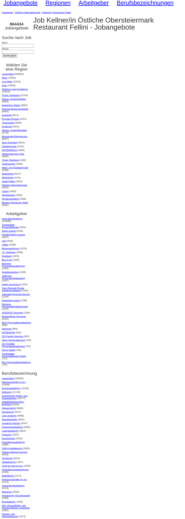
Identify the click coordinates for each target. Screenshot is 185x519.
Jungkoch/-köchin (11, 423)
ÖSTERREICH (9, 150)
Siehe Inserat (9, 231)
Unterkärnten (8, 164)
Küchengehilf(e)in (11, 388)
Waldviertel (7, 173)
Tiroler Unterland (10, 95)
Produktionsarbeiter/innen (15, 469)
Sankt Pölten (8, 181)
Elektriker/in (8, 475)
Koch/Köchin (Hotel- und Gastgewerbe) (14, 397)
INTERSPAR (8, 332)
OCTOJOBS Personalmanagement (13, 345)
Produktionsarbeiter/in (13, 442)
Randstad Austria (11, 300)
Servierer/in (8, 412)
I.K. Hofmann (9, 252)
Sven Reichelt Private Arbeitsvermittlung (13, 289)
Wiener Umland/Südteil (14, 99)
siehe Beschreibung (12, 218)
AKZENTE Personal (12, 312)
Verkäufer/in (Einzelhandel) (16, 495)
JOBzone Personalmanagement (13, 277)
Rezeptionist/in (9, 419)
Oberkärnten (8, 195)
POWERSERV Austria (13, 234)
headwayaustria (10, 272)
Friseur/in (7, 434)
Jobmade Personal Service (16, 294)
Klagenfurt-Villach (11, 105)
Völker (5, 244)
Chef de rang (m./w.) (12, 466)
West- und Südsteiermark (15, 167)
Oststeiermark (9, 146)
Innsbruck (7, 126)
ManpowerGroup (10, 248)
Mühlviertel (7, 177)
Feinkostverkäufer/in (12, 427)
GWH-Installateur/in (12, 448)
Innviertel (6, 115)
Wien (4, 77)
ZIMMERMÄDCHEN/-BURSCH (13, 403)
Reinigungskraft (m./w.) (14, 382)
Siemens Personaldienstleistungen (15, 305)
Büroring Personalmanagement (13, 264)
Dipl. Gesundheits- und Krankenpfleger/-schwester (16, 506)
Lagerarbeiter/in (10, 431)
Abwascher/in (9, 408)
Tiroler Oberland (10, 160)
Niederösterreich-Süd (13, 154)
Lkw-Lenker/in (9, 415)
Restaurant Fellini (62, 12)
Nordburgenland (10, 199)
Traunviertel (8, 122)
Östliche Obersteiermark (27, 12)
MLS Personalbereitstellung (16, 362)
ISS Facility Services (12, 336)
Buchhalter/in (9, 501)
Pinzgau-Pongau (10, 119)
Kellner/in (47, 12)
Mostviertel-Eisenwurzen (14, 136)
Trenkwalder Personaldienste (10, 226)
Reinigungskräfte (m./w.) (14, 479)
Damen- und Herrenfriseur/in (10, 515)
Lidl (3, 241)
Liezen (5, 191)
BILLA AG (7, 260)
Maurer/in (7, 491)
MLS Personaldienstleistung (16, 322)
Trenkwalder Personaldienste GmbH (14, 355)
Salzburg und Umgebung (15, 89)
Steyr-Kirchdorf (10, 142)
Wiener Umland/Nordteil (14, 130)
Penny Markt (8, 350)
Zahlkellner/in (9, 462)
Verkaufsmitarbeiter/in (13, 485)
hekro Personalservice (13, 340)
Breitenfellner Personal (14, 316)
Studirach (7, 256)
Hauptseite (7, 12)
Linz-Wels (7, 81)
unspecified (8, 74)
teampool (6, 328)
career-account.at (11, 284)
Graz (4, 85)
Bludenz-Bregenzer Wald (15, 202)
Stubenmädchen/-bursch (14, 452)
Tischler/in (7, 458)
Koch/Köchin (8, 438)
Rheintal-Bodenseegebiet (15, 109)
